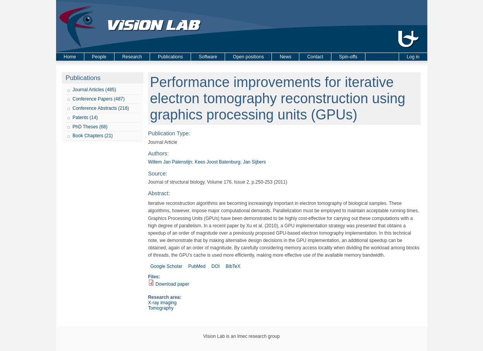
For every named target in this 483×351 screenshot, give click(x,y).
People (99, 57)
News (285, 57)
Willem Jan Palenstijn (170, 162)
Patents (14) (85, 117)
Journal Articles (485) (94, 89)
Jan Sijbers (254, 162)
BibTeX (232, 266)
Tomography (161, 308)
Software (208, 57)
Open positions (248, 57)
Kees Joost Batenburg (217, 162)
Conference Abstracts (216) (101, 108)
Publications (170, 57)
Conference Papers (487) (99, 99)
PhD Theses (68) (90, 126)
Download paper (172, 284)
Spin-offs (348, 57)
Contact (315, 57)
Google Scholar (166, 266)
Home (70, 57)
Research (132, 57)
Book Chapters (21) (93, 135)
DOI (216, 266)
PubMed (197, 266)
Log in (413, 57)
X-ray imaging (162, 302)
